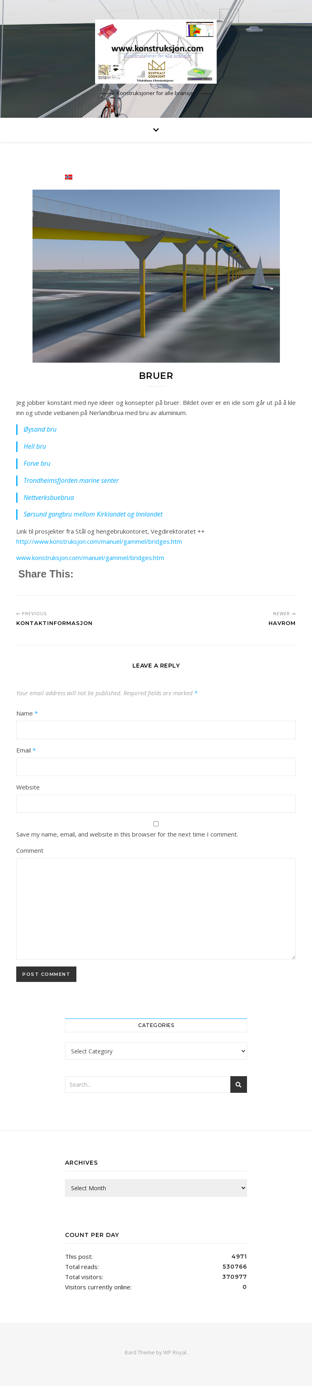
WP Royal (174, 1352)
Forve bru (37, 463)
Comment (29, 850)
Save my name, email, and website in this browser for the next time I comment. (127, 834)
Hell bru (35, 446)
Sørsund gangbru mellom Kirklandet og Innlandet (93, 514)
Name (27, 713)
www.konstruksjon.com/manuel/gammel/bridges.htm (90, 558)
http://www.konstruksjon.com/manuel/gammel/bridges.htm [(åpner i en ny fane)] (99, 541)
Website (28, 787)
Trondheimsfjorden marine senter (71, 480)
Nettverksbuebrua (49, 497)
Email (26, 750)
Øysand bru (40, 429)
